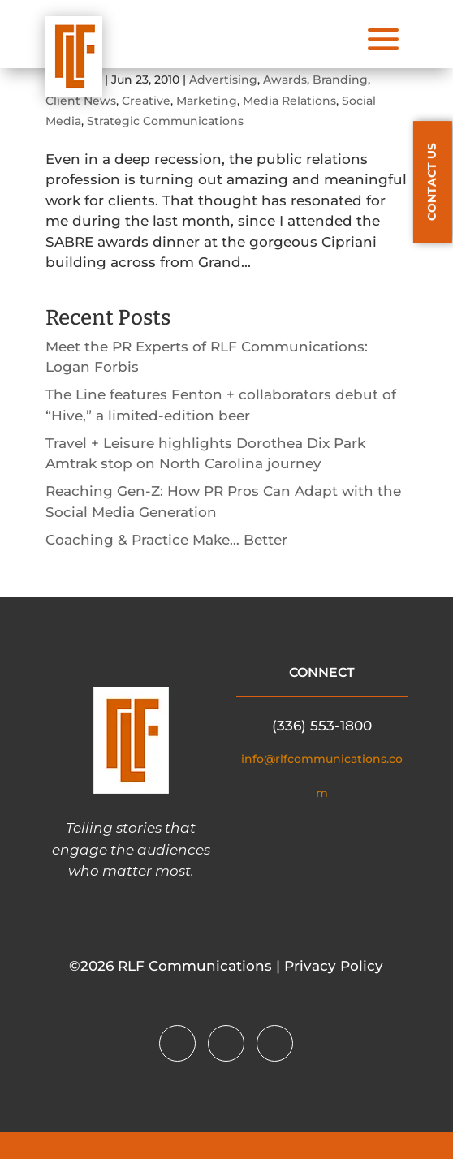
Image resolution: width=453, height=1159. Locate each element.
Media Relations (289, 100)
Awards (285, 79)
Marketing (206, 100)
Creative (146, 100)
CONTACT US (432, 182)
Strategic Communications (165, 121)
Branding (340, 79)
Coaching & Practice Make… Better (166, 540)
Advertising (223, 79)
